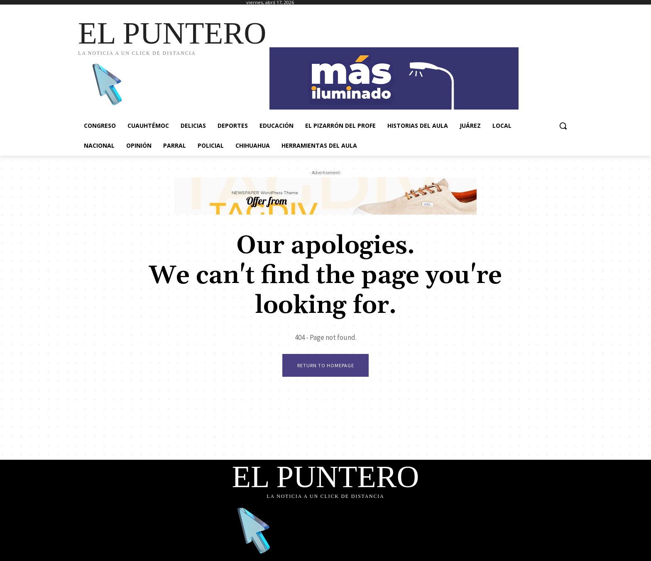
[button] (563, 126)
